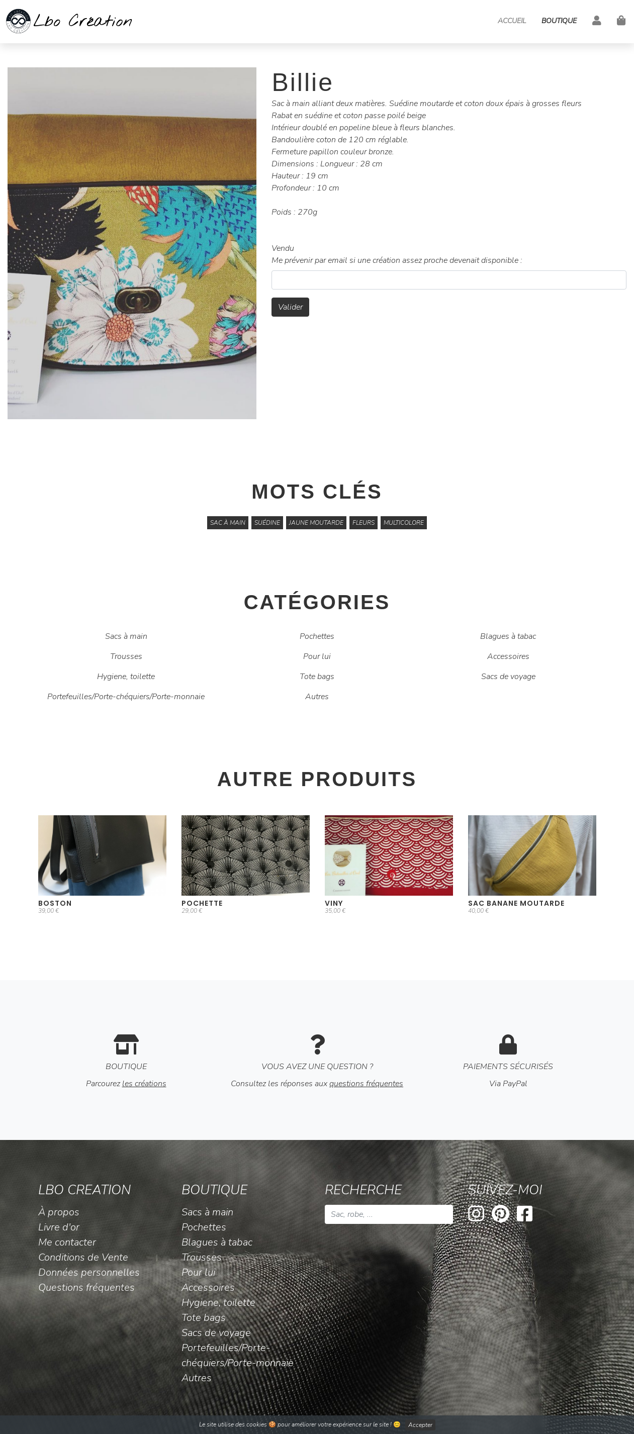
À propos (58, 1212)
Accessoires (508, 656)
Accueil (512, 21)
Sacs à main (126, 636)
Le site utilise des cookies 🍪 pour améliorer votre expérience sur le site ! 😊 (317, 1424)
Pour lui (317, 656)
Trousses (126, 656)
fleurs (363, 523)
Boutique (559, 21)
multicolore (404, 523)
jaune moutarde (316, 523)
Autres (317, 696)
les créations (144, 1083)
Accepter (420, 1425)
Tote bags (317, 676)
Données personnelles (89, 1272)
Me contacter (67, 1242)
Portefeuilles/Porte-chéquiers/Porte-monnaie (126, 696)
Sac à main (227, 523)
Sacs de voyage (508, 676)
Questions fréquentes (86, 1287)
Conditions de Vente (83, 1257)
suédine (267, 523)
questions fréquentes (366, 1083)
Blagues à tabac (508, 636)
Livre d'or (58, 1227)
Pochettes (317, 636)
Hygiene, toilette (126, 676)
